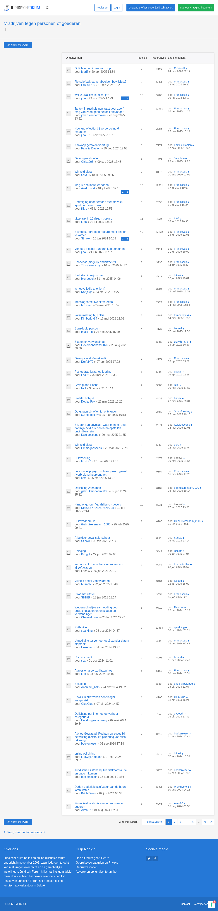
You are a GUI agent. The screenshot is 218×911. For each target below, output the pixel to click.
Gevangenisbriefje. (87, 158)
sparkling (87, 630)
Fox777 (86, 461)
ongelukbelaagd (183, 683)
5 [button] (193, 822)
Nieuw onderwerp (18, 45)
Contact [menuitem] (185, 904)
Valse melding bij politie (89, 315)
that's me (87, 331)
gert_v (177, 444)
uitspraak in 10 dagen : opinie (93, 218)
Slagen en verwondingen (90, 341)
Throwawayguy (91, 265)
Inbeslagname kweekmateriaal (94, 301)
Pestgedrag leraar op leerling (93, 371)
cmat (84, 477)
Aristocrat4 (88, 188)
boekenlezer (89, 743)
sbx (83, 660)
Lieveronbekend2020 (94, 345)
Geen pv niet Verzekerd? (90, 358)
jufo (83, 98)
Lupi (84, 673)
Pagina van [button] (154, 822)
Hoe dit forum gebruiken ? (92, 858)
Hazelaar (87, 647)
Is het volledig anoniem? (90, 288)
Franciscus (180, 81)
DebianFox (88, 401)
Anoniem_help (90, 687)
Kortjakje (86, 292)
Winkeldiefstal (83, 171)
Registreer (103, 7)
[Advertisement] (31, 75)
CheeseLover (89, 617)
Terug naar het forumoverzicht (26, 832)
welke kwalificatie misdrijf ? (92, 94)
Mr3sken (86, 305)
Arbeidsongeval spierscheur (92, 537)
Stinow (85, 238)
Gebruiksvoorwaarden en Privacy (97, 862)
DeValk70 (87, 361)
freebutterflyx (181, 564)
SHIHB (85, 597)
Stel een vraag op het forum (196, 7)
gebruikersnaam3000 (94, 491)
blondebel (87, 278)
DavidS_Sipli (181, 341)
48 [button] (205, 822)
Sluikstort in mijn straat (89, 275)
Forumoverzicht (16, 904)
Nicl (83, 388)
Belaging (80, 551)
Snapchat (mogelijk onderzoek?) (95, 262)
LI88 (84, 221)
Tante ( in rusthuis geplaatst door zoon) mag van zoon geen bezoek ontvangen (99, 110)
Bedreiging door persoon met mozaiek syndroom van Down (99, 203)
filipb (84, 208)
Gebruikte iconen (86, 867)
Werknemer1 (181, 786)
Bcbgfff (85, 554)
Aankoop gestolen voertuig (92, 145)
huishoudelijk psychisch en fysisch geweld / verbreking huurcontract (101, 473)
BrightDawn (88, 793)
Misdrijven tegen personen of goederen (42, 23)
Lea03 (85, 375)
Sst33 (85, 175)
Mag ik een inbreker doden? (92, 185)
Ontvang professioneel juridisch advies (150, 7)
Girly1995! (87, 161)
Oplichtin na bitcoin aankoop (93, 68)
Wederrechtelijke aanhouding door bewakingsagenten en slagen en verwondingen (96, 611)
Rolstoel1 (179, 68)
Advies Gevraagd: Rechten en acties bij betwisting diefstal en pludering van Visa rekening (100, 737)
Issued (178, 328)
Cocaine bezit (83, 657)
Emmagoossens (91, 448)
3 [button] (180, 822)
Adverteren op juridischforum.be (96, 871)
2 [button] (174, 822)
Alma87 (86, 810)
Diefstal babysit (84, 398)
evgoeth (178, 713)
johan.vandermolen (93, 115)
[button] (211, 822)
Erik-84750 (88, 85)
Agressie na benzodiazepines (93, 670)
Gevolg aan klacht (86, 385)
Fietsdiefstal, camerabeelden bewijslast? (100, 81)
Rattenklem (82, 627)
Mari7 (84, 71)
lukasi (177, 275)
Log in (117, 7)
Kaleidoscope (90, 434)
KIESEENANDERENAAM (97, 507)
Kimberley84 (89, 318)
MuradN (86, 584)
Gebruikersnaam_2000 (96, 524)
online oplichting (85, 753)
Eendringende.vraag (94, 720)
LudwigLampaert (91, 756)
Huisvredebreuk (85, 521)
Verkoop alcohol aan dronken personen (100, 248)
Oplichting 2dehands (88, 487)
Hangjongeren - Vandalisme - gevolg (98, 504)
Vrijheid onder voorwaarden (92, 580)
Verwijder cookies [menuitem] (204, 904)
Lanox (177, 398)
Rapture (178, 607)
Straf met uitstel (85, 594)
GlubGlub (87, 703)
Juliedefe (179, 158)
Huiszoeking (82, 458)
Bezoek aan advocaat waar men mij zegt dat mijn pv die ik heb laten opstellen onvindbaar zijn (100, 428)
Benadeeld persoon (87, 328)
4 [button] (187, 822)
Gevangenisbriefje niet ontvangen (96, 411)
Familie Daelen (90, 148)
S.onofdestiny (90, 414)
